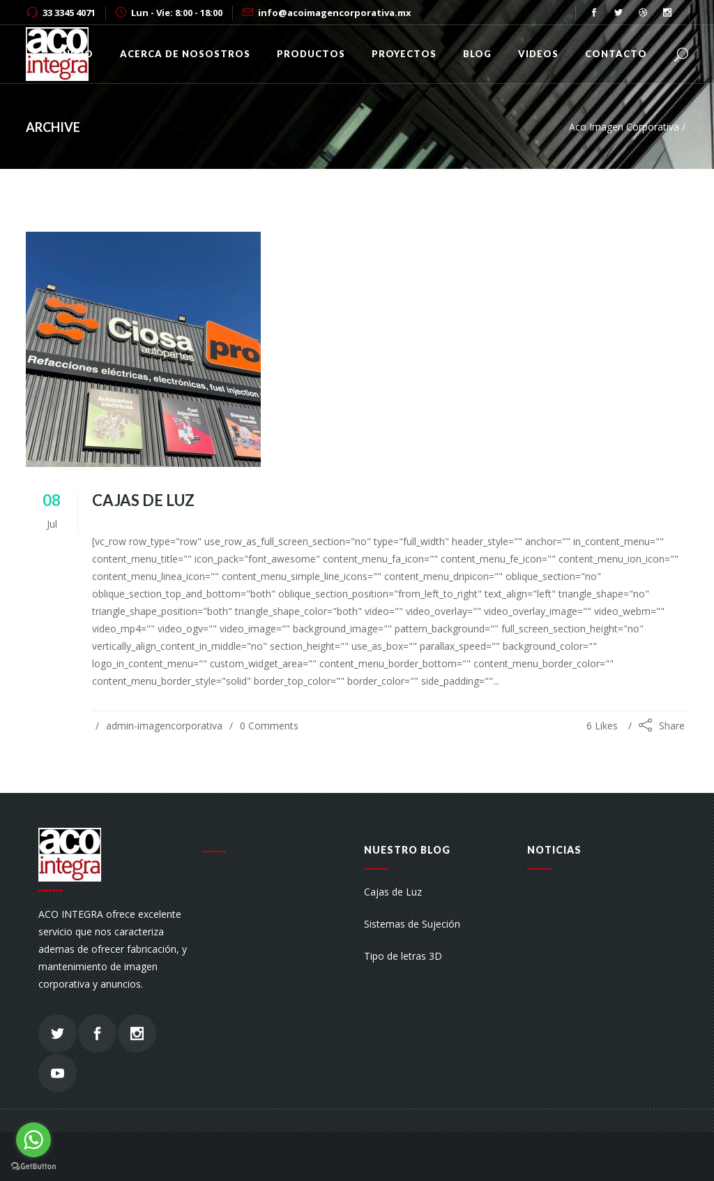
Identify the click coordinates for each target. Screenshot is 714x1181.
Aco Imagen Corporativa (624, 126)
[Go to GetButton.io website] (33, 1166)
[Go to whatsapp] (33, 1139)
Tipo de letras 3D (403, 956)
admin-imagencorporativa (164, 725)
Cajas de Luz (143, 500)
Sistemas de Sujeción (412, 923)
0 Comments (269, 725)
